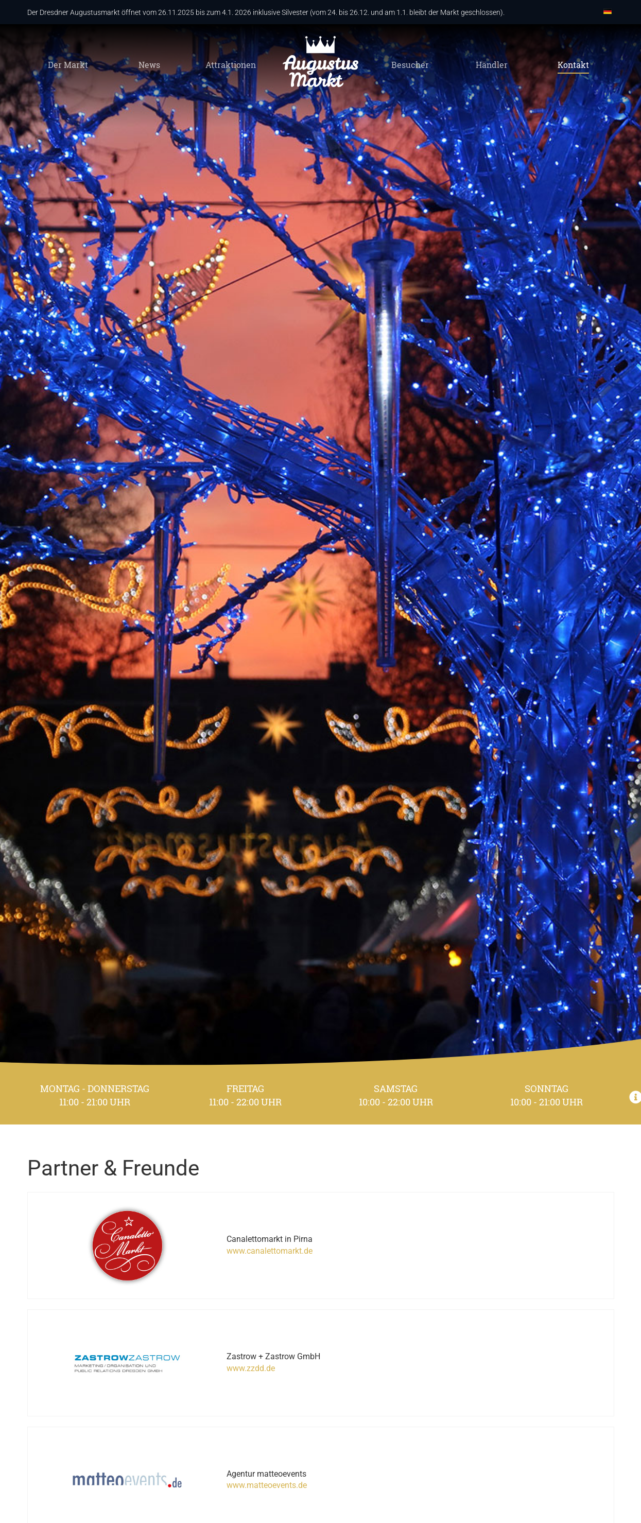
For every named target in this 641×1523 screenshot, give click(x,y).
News (149, 65)
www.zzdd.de (227, 1350)
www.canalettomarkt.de (246, 1245)
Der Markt (68, 65)
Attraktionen (230, 65)
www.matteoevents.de (243, 1455)
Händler (492, 65)
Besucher (410, 65)
